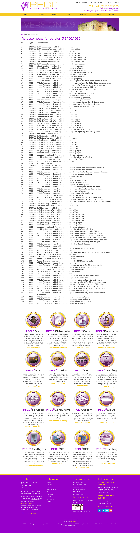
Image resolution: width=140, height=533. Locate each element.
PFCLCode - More (77, 487)
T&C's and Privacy (67, 519)
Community (107, 2)
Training (55, 14)
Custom (82, 409)
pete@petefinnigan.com (110, 9)
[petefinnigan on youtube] (110, 510)
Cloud (106, 409)
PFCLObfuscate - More (79, 484)
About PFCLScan (33, 348)
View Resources (51, 489)
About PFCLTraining (106, 387)
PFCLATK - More (77, 492)
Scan (33, 331)
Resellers (49, 492)
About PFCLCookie (57, 383)
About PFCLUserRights (34, 465)
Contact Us (115, 2)
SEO (82, 370)
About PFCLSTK (58, 464)
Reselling (68, 14)
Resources (112, 14)
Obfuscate (58, 331)
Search (78, 2)
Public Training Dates (104, 503)
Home (23, 34)
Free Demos (99, 2)
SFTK (82, 449)
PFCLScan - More (77, 482)
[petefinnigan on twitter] (107, 510)
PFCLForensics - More (78, 489)
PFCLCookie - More (78, 494)
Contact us (50, 501)
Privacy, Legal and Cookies (88, 2)
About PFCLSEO (82, 385)
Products (27, 14)
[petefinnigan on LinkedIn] (99, 510)
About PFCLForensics (106, 348)
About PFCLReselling (106, 464)
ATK (33, 370)
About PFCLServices (33, 426)
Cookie (58, 370)
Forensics (106, 331)
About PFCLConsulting (58, 421)
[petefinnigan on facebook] (103, 510)
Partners (83, 14)
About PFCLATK (33, 387)
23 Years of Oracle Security (106, 483)
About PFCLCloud (107, 422)
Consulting (58, 409)
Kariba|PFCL (74, 521)
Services (41, 14)
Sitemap (75, 519)
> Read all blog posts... (106, 495)
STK (58, 449)
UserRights (34, 449)
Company (97, 14)
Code (82, 331)
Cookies (49, 496)
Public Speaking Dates (104, 501)
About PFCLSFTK (82, 467)
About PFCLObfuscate (58, 348)
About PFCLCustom (82, 422)
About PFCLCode (82, 348)
